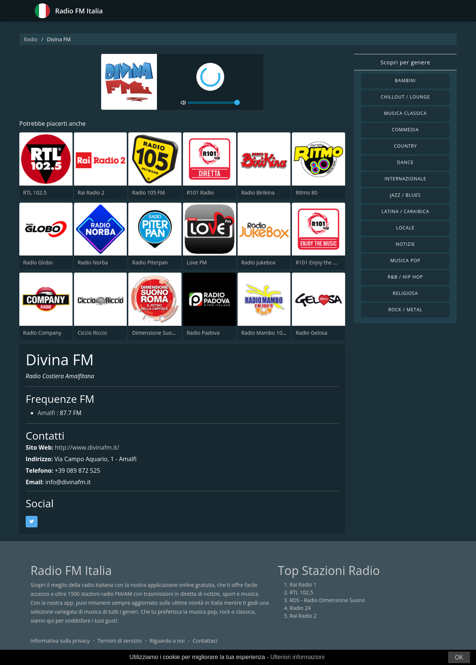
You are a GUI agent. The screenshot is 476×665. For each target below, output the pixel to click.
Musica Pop (405, 260)
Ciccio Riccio (92, 332)
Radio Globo (38, 262)
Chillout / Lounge (405, 97)
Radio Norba (93, 262)
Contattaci (205, 640)
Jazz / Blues (405, 195)
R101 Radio (200, 192)
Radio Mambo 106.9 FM (270, 332)
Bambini (405, 80)
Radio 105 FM (148, 192)
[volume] (214, 103)
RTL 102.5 (34, 192)
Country (405, 146)
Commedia (405, 129)
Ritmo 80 (306, 192)
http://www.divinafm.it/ (87, 447)
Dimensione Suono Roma (162, 332)
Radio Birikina (258, 192)
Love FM (197, 262)
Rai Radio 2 (91, 192)
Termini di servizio (119, 640)
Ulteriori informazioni (297, 657)
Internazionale (405, 179)
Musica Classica (405, 113)
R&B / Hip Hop (405, 277)
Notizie (405, 244)
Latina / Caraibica (405, 211)
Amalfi (46, 413)
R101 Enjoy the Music (321, 262)
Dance (405, 162)
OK (459, 657)
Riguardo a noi (166, 640)
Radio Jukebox (258, 262)
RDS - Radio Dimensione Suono (327, 600)
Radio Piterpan (150, 262)
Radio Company (42, 332)
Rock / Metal (405, 309)
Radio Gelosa (311, 332)
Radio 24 (300, 607)
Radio (31, 39)
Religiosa (405, 293)
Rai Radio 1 (303, 584)
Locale (405, 228)
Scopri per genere (405, 62)
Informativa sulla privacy (60, 640)
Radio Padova (203, 332)
